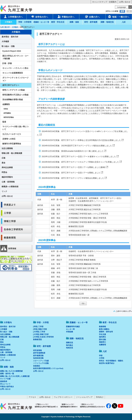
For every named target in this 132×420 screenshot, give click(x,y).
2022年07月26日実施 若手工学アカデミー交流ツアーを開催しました (71, 173)
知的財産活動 (38, 358)
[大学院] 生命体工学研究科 (43, 337)
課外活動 (102, 340)
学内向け (99, 397)
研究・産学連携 (90, 22)
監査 (4, 122)
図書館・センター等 (79, 322)
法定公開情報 (7, 148)
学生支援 (102, 334)
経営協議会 (7, 113)
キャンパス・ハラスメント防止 (15, 68)
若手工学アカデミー (10, 85)
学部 (100, 356)
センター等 (70, 329)
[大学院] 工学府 (39, 332)
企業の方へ (92, 16)
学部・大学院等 (24, 22)
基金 (3, 163)
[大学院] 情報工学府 (41, 334)
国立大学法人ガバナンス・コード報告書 (15, 57)
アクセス (32, 397)
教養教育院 (37, 340)
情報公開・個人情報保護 (12, 153)
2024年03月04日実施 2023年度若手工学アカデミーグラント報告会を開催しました (77, 146)
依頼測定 (36, 366)
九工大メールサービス (11, 134)
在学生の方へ (39, 16)
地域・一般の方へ (118, 16)
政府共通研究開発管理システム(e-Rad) (48, 368)
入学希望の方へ (13, 16)
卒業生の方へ (66, 16)
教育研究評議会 (9, 117)
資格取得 (3, 381)
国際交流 (69, 343)
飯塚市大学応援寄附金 (11, 144)
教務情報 (102, 327)
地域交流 (69, 348)
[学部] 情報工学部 (40, 329)
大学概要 (5, 41)
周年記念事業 (7, 167)
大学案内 (8, 22)
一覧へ (83, 303)
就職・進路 (74, 22)
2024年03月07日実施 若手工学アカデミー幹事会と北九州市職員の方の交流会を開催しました (81, 140)
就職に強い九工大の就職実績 (11, 371)
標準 (122, 11)
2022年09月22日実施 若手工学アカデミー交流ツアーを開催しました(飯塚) (74, 167)
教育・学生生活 (57, 22)
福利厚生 (102, 337)
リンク (4, 191)
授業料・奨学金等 (106, 332)
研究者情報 (37, 350)
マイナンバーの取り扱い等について (15, 127)
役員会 (6, 109)
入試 (123, 22)
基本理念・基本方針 (10, 37)
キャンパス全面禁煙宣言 (12, 73)
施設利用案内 (7, 177)
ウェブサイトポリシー (63, 397)
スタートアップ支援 (41, 361)
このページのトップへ (124, 311)
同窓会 (4, 172)
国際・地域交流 (107, 22)
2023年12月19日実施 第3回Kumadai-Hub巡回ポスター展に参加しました (73, 151)
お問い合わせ (124, 2)
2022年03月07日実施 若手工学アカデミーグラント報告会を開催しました (73, 178)
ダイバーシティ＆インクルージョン (15, 79)
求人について (5, 384)
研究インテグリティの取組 (13, 90)
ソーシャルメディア (84, 397)
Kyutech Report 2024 (11, 51)
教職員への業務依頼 (10, 186)
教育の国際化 (104, 329)
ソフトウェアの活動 (41, 363)
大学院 (101, 358)
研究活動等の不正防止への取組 (15, 95)
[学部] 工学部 (38, 327)
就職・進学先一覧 (7, 374)
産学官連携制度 (39, 353)
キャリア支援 (5, 379)
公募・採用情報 (8, 182)
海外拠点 (69, 345)
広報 (3, 158)
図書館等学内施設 (73, 327)
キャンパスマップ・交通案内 (104, 2)
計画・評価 (7, 63)
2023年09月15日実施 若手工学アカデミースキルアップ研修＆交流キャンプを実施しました (80, 162)
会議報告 (6, 104)
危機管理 (102, 345)
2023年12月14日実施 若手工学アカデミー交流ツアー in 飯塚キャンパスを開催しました (79, 156)
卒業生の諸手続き (7, 387)
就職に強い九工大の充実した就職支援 (15, 376)
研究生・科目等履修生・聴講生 (111, 361)
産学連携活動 (38, 356)
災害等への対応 (8, 139)
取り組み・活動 (8, 46)
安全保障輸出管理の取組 (12, 99)
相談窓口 (102, 342)
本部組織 (69, 332)
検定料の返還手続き (107, 363)
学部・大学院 (43, 322)
